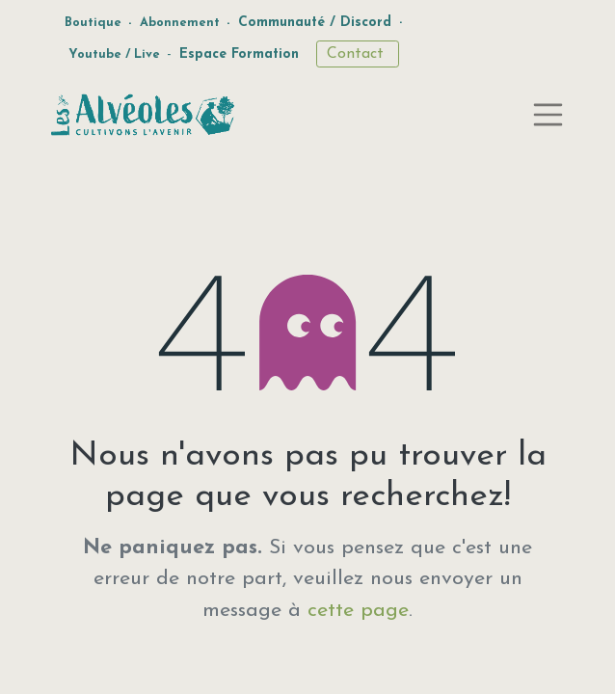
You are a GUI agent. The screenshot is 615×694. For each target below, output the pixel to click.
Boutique (93, 22)
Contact (357, 54)
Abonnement (180, 22)
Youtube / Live (114, 54)
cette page (358, 611)
